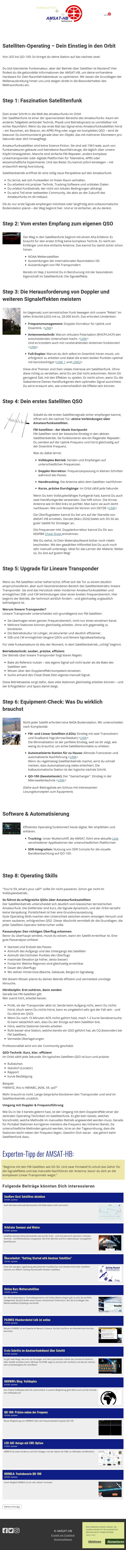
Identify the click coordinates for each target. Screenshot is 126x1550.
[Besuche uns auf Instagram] (16, 1530)
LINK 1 (61, 362)
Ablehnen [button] (94, 1541)
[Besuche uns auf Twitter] (11, 1530)
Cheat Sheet (53, 534)
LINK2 (77, 362)
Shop (4, 19)
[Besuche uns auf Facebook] (5, 1530)
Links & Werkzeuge (63, 13)
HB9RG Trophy (40, 13)
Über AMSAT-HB (12, 7)
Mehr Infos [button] (90, 1535)
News (29, 7)
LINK (48, 328)
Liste (115, 838)
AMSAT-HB (118, 14)
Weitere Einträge (12, 1506)
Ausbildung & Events (48, 7)
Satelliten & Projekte (14, 13)
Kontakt (81, 13)
